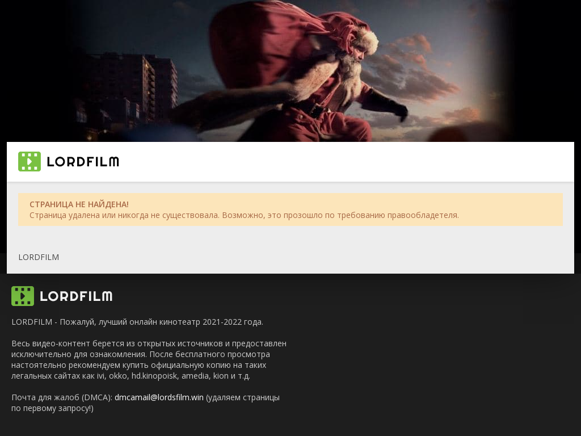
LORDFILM (38, 256)
